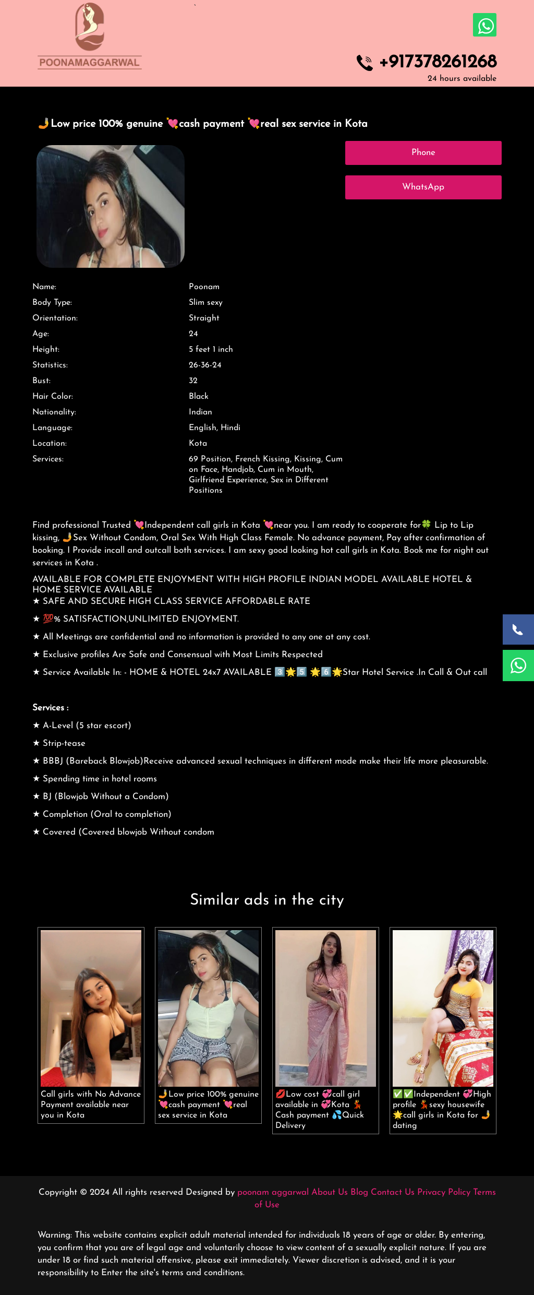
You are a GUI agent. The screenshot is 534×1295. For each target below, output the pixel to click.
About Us (329, 1192)
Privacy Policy (443, 1192)
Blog (359, 1192)
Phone (423, 152)
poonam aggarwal (273, 1192)
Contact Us (393, 1192)
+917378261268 (437, 63)
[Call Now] (518, 629)
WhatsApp (423, 187)
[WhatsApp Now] (518, 665)
